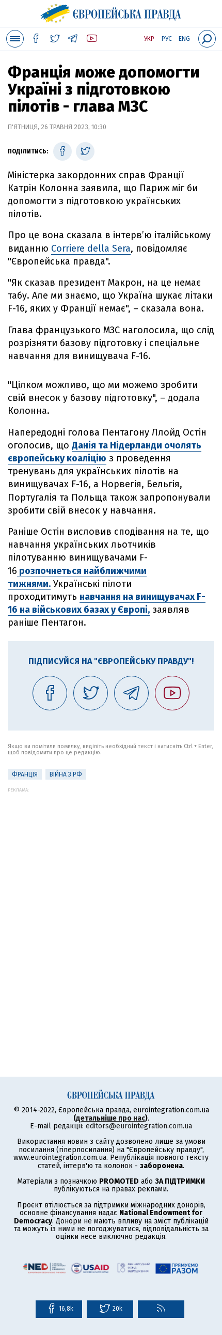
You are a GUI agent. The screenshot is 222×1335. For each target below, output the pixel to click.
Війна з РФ (66, 774)
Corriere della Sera (91, 248)
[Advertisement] (111, 904)
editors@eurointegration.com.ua (139, 1126)
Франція (25, 774)
